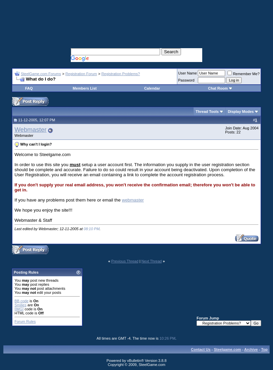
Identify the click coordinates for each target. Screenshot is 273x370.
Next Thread (152, 261)
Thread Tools (207, 112)
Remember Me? (244, 74)
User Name (187, 73)
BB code (21, 301)
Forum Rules (25, 321)
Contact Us (201, 349)
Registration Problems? (120, 74)
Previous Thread (125, 261)
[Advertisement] (136, 17)
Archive (251, 349)
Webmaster (30, 129)
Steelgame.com (227, 349)
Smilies (20, 305)
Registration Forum (81, 74)
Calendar (152, 88)
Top (264, 349)
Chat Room (218, 88)
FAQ (29, 88)
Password (186, 80)
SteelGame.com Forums (41, 74)
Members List (85, 88)
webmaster (133, 200)
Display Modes (241, 112)
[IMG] (19, 309)
